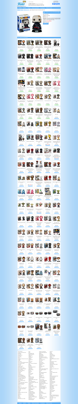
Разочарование (41, 392)
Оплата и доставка (35, 7)
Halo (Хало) (19, 364)
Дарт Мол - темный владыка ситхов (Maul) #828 (39, 61)
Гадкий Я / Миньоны (31, 354)
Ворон (29, 352)
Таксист (51, 359)
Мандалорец (41, 364)
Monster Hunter (20, 371)
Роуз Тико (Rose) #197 (48, 100)
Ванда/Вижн (19, 394)
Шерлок (51, 393)
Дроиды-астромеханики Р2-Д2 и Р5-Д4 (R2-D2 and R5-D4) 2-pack (47, 196)
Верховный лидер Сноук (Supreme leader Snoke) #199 (56, 142)
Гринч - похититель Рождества (33, 363)
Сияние (51, 352)
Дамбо (29, 364)
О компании (42, 7)
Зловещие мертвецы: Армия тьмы (33, 382)
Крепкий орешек (41, 355)
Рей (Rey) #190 (21, 290)
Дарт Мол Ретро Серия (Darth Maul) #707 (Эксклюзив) (48, 169)
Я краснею (51, 399)
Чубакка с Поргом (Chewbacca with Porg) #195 (30, 345)
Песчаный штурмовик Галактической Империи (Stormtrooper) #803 (39, 88)
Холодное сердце (52, 378)
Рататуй (40, 394)
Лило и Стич (41, 360)
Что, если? (51, 389)
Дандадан (30, 365)
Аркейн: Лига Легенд (21, 384)
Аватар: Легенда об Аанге (21, 380)
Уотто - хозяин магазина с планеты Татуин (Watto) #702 (21, 115)
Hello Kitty (19, 365)
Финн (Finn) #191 (30, 114)
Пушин (40, 390)
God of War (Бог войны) (21, 363)
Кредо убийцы (41, 354)
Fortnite (19, 360)
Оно (39, 378)
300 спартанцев (20, 351)
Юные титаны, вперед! (53, 397)
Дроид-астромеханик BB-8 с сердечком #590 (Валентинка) (30, 196)
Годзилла (30, 358)
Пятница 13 (40, 391)
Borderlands (19, 353)
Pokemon (19, 373)
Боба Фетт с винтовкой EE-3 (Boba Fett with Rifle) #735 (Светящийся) (30, 47)
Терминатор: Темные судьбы (54, 364)
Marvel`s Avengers (20, 369)
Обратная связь (49, 7)
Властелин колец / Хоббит (21, 398)
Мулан (40, 371)
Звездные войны (31, 378)
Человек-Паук (51, 383)
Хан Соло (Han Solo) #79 (21, 317)
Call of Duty (19, 354)
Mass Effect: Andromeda (21, 370)
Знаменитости (30, 383)
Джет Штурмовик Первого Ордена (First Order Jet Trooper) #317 (39, 183)
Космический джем (31, 399)
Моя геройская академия (42, 369)
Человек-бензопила (52, 382)
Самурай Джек (41, 397)
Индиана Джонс (31, 389)
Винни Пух (19, 397)
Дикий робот (30, 371)
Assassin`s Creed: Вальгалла (22, 352)
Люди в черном (41, 362)
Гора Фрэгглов (31, 359)
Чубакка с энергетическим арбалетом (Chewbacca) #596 (39, 115)
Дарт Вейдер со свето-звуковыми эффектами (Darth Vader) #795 (30, 61)
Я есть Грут (51, 398)
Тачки (50, 360)
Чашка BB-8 (30, 317)
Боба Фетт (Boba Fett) (22, 141)
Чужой (50, 392)
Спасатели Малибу (52, 355)
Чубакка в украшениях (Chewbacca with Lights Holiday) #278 (56, 332)
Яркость (51, 400)
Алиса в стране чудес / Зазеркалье (23, 382)
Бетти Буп (19, 389)
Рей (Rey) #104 (56, 276)
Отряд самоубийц (41, 379)
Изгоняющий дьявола (32, 388)
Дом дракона (30, 374)
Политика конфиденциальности (21, 6)
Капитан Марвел (31, 394)
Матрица (40, 365)
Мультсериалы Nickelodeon (43, 372)
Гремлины (30, 362)
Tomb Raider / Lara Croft (21, 378)
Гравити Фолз (30, 361)
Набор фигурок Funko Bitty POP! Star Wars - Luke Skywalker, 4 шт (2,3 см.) (21, 88)
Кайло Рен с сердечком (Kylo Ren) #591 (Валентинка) (39, 223)
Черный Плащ (52, 387)
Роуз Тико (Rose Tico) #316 (39, 100)
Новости (24, 7)
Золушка (30, 384)
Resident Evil (19, 374)
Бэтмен (19, 391)
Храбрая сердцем (52, 379)
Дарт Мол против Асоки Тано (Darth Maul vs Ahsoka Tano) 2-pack (39, 169)
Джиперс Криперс (31, 369)
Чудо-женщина (52, 391)
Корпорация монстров (32, 398)
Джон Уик (30, 370)
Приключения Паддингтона (43, 387)
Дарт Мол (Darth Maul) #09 (21, 168)
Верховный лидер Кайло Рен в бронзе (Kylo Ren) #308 (47, 47)
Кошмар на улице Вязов (42, 351)
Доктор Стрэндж (31, 373)
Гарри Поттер (30, 355)
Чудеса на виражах (52, 390)
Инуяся (30, 390)
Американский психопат (21, 383)
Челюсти (51, 384)
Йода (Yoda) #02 (56, 195)
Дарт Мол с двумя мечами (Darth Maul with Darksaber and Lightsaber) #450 (56, 169)
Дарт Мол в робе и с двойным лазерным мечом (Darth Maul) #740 (30, 169)
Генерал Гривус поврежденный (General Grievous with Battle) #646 (21, 156)
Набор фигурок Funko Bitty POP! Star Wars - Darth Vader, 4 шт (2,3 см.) (56, 237)
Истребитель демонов (32, 392)
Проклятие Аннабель (42, 388)
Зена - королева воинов (32, 381)
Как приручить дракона (32, 393)
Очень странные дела (42, 381)
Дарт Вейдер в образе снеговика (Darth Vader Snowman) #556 (48, 156)
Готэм (29, 360)
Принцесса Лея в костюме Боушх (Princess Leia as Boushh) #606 (47, 88)
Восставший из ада (31, 353)
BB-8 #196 (56, 114)
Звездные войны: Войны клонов (33, 379)
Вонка (29, 351)
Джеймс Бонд (30, 368)
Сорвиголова (51, 354)
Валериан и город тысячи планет (22, 392)
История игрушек (31, 391)
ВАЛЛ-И (19, 393)
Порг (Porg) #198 (30, 263)
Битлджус (19, 390)
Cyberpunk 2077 (20, 355)
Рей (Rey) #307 (30, 290)
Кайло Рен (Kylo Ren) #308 (21, 222)
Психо (40, 389)
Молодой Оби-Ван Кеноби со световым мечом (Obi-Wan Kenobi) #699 (56, 74)
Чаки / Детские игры (52, 381)
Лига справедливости (42, 359)
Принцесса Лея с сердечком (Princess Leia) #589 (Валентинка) (56, 88)
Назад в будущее (41, 373)
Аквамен (19, 381)
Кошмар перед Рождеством (43, 352)
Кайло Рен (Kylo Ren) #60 (30, 222)
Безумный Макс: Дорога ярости (22, 387)
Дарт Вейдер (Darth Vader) (56, 46)
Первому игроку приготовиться (43, 383)
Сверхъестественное (42, 398)
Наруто (40, 374)
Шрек (50, 394)
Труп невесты (51, 365)
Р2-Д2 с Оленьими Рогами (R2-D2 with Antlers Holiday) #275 (47, 277)
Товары (29, 7)
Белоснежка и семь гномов (21, 388)
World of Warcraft (20, 379)
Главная (20, 7)
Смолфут (51, 353)
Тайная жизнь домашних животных (54, 358)
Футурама (51, 371)
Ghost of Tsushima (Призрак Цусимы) (23, 362)
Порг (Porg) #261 (39, 263)
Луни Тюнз (40, 361)
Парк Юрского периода (42, 382)
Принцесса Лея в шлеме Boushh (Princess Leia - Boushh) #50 (30, 277)
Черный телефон (52, 388)
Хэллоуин (51, 380)
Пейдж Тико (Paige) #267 (30, 87)
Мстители (40, 370)
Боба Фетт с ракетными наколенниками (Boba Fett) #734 (39, 47)
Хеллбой (51, 374)
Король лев (30, 397)
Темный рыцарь (52, 363)
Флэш (50, 370)
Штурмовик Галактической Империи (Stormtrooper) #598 (47, 115)
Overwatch (19, 372)
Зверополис (30, 380)
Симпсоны (51, 351)
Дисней (30, 372)
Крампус (40, 353)
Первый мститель (41, 384)
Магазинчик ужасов (41, 363)
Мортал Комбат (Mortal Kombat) (43, 368)
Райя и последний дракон (42, 393)
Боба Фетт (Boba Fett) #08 (30, 141)
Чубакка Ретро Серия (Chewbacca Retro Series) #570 (21, 345)
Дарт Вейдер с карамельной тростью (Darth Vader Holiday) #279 (56, 156)
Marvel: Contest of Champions (22, 368)
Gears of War (20, 361)
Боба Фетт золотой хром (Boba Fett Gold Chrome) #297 (47, 142)
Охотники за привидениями (43, 380)
